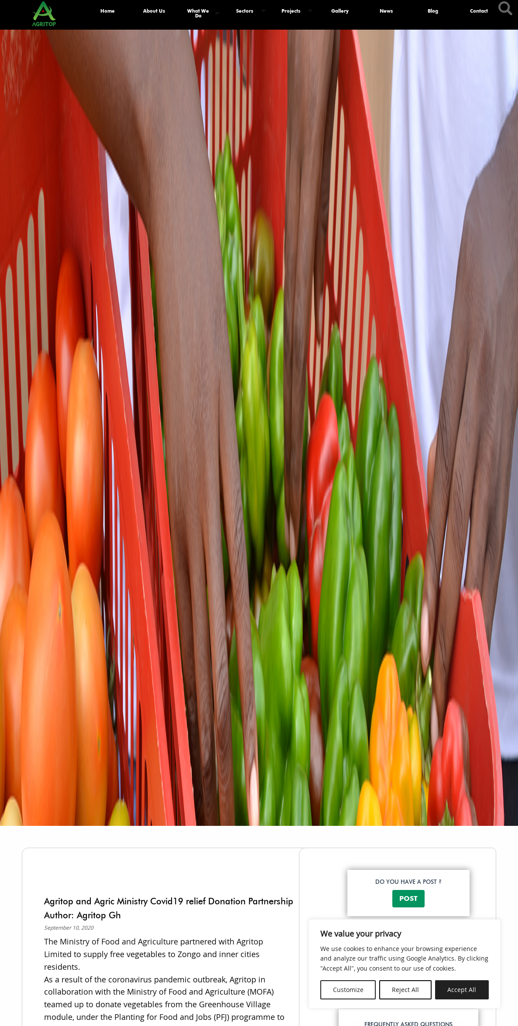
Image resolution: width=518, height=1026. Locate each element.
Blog (433, 11)
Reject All (405, 989)
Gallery (340, 11)
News (386, 11)
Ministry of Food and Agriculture (118, 941)
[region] (405, 964)
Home (107, 11)
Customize (348, 989)
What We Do (198, 13)
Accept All (461, 989)
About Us (154, 11)
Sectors (244, 11)
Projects (290, 11)
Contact (479, 11)
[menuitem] (108, 13)
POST (408, 898)
